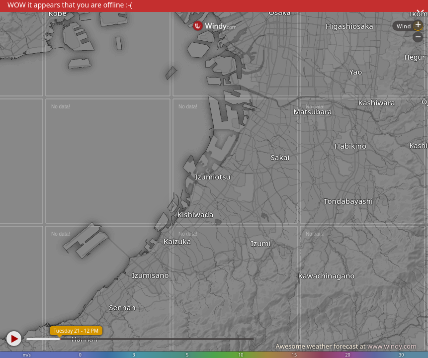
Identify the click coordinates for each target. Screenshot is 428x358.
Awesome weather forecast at (346, 346)
